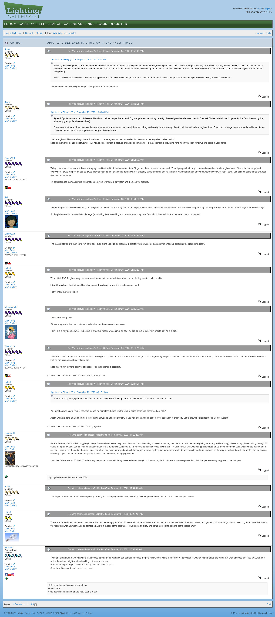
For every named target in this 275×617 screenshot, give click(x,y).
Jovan (7, 49)
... (29, 604)
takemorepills (11, 307)
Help (40, 24)
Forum (10, 24)
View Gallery (11, 68)
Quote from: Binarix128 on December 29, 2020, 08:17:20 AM (79, 392)
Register (119, 24)
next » (268, 33)
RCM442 (9, 547)
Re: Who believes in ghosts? (81, 51)
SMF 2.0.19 (42, 613)
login (259, 8)
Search (55, 24)
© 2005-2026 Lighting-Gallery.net (19, 613)
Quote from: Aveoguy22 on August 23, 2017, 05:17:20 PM (78, 59)
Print (269, 604)
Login (102, 24)
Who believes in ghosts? (64, 33)
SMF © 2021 (53, 613)
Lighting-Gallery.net (13, 33)
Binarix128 (10, 158)
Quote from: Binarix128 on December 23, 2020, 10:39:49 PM (80, 112)
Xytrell (8, 268)
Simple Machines (67, 613)
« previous (260, 33)
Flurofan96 (10, 433)
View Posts (10, 66)
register (268, 8)
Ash (6, 197)
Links (90, 24)
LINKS (8, 512)
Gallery (26, 24)
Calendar (73, 24)
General (29, 33)
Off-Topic (40, 33)
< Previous (18, 604)
